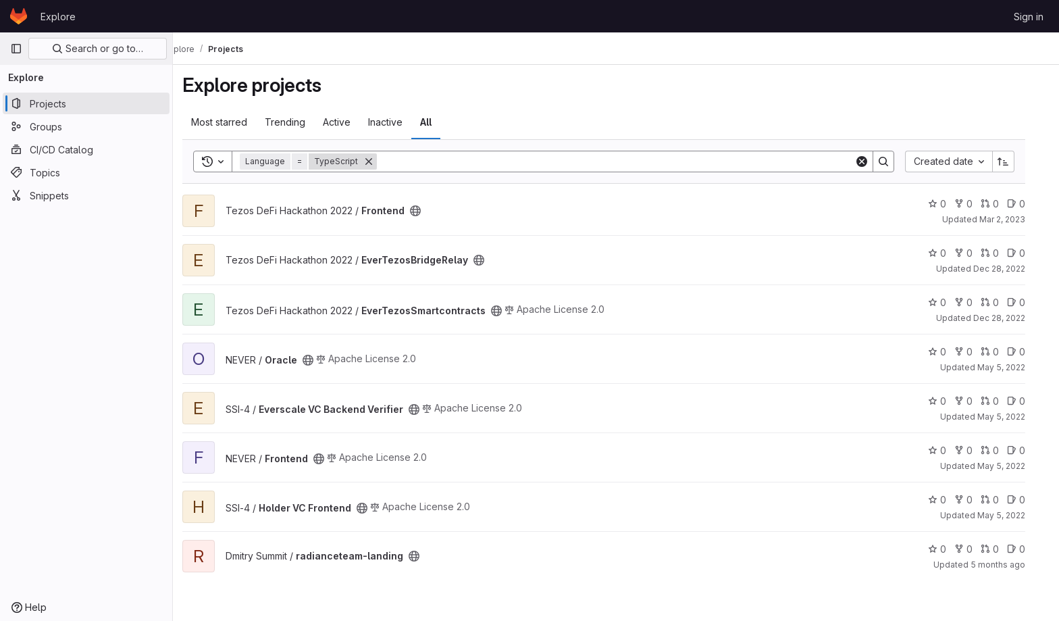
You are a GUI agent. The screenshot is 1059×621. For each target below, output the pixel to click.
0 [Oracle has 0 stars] (949, 351)
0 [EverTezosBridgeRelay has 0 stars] (949, 253)
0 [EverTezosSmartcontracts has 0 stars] (949, 302)
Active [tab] (349, 122)
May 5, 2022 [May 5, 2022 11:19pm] (1013, 466)
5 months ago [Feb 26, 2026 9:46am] (1010, 565)
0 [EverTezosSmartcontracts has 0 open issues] (1028, 302)
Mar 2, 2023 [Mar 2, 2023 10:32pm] (1014, 219)
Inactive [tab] (397, 122)
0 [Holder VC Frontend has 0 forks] (975, 499)
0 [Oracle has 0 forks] (975, 351)
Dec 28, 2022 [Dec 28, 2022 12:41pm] (1011, 269)
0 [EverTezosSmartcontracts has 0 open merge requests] (1002, 302)
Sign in (1028, 16)
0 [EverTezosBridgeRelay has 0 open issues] (1028, 253)
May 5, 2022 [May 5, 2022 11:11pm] (1013, 515)
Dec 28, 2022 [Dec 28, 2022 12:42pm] (1011, 318)
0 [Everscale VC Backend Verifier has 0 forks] (975, 401)
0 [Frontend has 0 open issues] (1028, 203)
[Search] (628, 161)
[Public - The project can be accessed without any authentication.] (427, 210)
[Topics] (86, 172)
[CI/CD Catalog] (86, 149)
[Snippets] (86, 195)
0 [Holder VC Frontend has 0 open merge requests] (1002, 499)
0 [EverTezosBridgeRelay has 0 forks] (975, 253)
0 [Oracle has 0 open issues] (1028, 351)
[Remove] (381, 161)
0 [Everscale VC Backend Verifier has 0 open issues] (1028, 401)
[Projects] (86, 103)
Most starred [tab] (231, 122)
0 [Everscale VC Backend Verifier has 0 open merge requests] (1002, 401)
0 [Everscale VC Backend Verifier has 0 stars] (949, 401)
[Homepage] (18, 16)
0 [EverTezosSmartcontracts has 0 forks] (975, 302)
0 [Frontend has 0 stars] (949, 203)
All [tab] (438, 122)
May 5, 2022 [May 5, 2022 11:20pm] (1013, 367)
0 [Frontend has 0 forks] (975, 203)
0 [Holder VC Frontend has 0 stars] (949, 499)
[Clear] (874, 161)
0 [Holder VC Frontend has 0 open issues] (1028, 499)
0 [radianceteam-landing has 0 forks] (975, 549)
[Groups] (86, 126)
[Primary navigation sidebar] (16, 48)
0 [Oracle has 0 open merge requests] (1002, 351)
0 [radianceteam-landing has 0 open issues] (1028, 549)
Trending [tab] (297, 122)
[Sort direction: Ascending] (1016, 161)
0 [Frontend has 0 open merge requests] (1002, 203)
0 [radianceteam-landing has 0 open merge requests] (1002, 549)
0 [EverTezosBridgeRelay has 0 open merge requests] (1002, 253)
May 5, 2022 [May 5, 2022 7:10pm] (1013, 417)
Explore (58, 16)
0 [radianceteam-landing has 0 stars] (949, 549)
